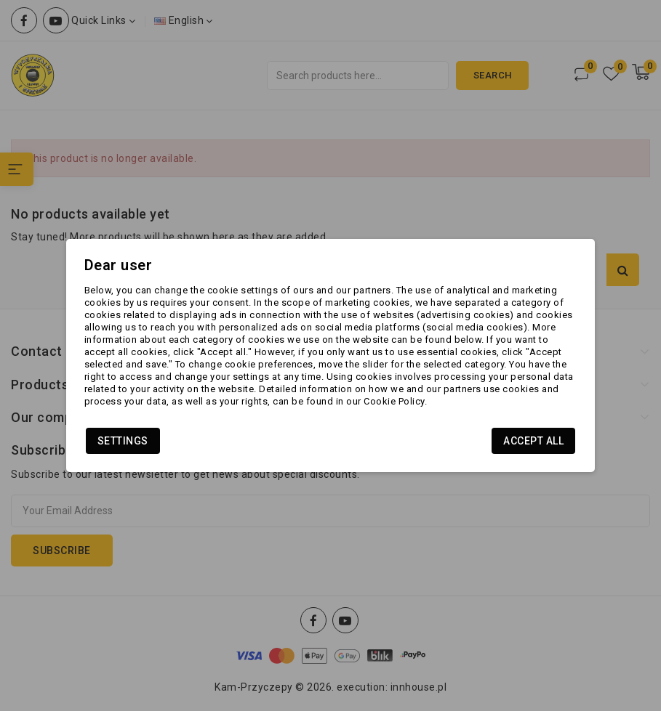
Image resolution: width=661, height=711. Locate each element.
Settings (122, 441)
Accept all (533, 441)
